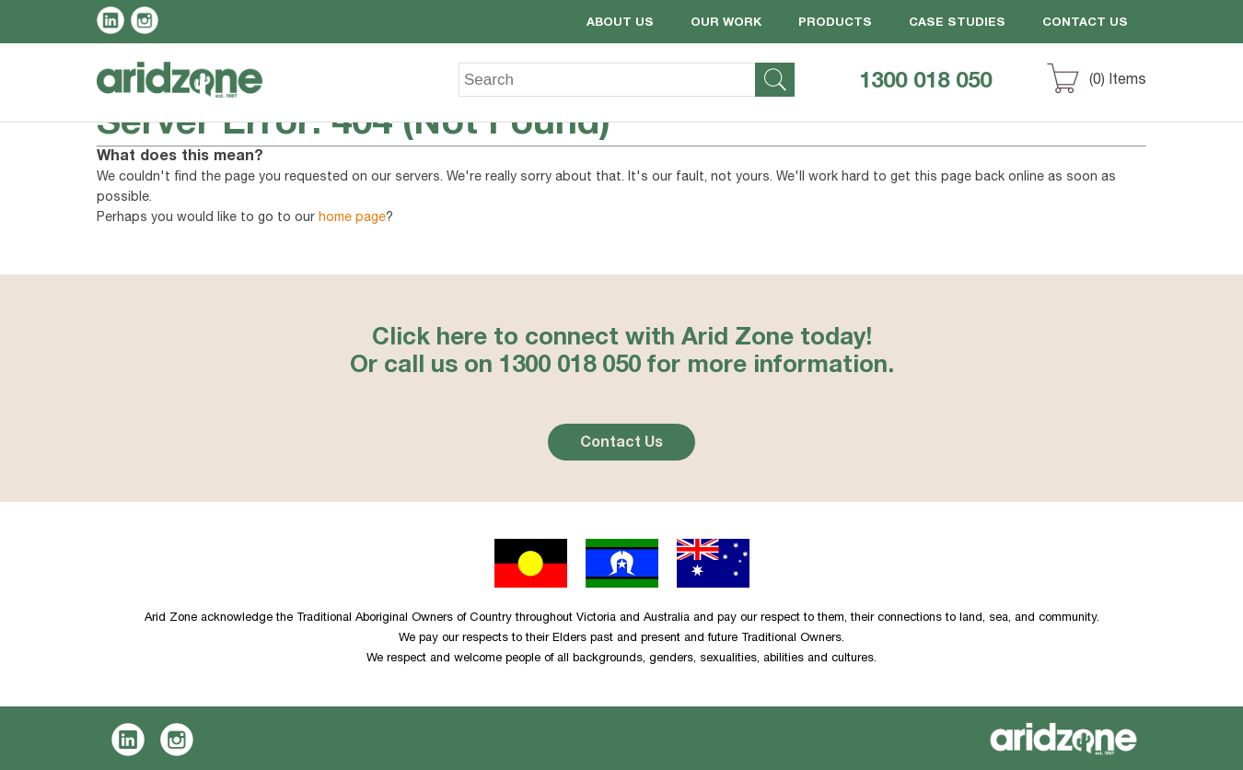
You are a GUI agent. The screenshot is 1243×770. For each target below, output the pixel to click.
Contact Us (1085, 23)
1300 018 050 (925, 83)
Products (835, 23)
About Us (620, 23)
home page (352, 218)
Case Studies (957, 23)
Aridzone (195, 93)
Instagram (148, 23)
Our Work (726, 23)
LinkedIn (114, 23)
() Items (1117, 81)
